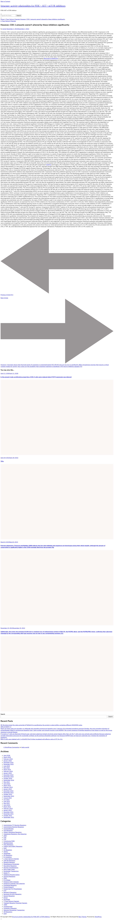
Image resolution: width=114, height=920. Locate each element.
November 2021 (9, 814)
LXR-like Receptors (9, 860)
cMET (5, 836)
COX (5, 837)
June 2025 (7, 766)
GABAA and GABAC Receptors (13, 846)
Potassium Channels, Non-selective (14, 883)
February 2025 (8, 771)
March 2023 (7, 785)
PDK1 (5, 878)
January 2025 (8, 773)
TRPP (5, 905)
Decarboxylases (8, 843)
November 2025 (9, 764)
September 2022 (9, 796)
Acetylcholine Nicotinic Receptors (14, 827)
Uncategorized (8, 906)
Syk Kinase (7, 899)
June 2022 (7, 801)
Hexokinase (7, 853)
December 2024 (8, 775)
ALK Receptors (8, 830)
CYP (5, 839)
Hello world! (25, 747)
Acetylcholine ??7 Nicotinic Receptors (15, 825)
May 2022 (7, 803)
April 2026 (7, 755)
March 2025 (7, 769)
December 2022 (8, 791)
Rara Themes (82, 917)
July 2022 (6, 800)
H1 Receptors (8, 850)
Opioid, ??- (7, 873)
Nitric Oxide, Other (9, 869)
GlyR (5, 848)
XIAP (5, 914)
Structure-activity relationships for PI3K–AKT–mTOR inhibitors (33, 6)
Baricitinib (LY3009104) (51, 58)
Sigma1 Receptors (9, 896)
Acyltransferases (9, 829)
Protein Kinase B (8, 887)
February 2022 (8, 808)
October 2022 (8, 794)
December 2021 (8, 812)
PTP (5, 891)
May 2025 (7, 768)
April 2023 (7, 784)
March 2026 (7, 757)
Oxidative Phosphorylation (11, 875)
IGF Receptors (8, 855)
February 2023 (8, 787)
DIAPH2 (48, 165)
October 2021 (8, 815)
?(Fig (2, 461)
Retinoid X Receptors (10, 892)
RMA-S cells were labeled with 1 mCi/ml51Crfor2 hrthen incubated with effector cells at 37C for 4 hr (31, 739)
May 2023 (7, 782)
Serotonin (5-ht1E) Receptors (12, 894)
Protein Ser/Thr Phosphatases (13, 889)
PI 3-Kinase (7, 880)
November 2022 (9, 792)
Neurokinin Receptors (10, 866)
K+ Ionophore (8, 857)
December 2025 (8, 762)
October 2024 (8, 778)
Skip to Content (5, 1)
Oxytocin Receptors (9, 876)
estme (4, 29)
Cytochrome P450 (9, 841)
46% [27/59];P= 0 (6, 727)
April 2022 (7, 805)
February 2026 (8, 759)
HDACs (6, 852)
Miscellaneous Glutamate (11, 864)
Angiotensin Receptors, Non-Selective (15, 834)
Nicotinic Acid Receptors (11, 868)
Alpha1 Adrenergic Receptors (13, 832)
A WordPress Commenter (11, 747)
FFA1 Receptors (8, 845)
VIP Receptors (8, 912)
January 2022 (8, 810)
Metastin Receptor (9, 862)
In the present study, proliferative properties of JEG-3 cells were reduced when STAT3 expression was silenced (36, 377)
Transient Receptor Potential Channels (15, 903)
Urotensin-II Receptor (10, 908)
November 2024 (9, 777)
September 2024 (9, 780)
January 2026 (8, 761)
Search (3, 714)
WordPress (98, 917)
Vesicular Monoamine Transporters (14, 910)
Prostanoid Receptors (10, 885)
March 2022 (7, 807)
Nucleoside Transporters (11, 871)
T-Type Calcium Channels (11, 901)
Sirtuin (6, 898)
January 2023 (8, 789)
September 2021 (9, 817)
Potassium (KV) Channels (11, 882)
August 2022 (8, 798)
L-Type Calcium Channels (8, 21)
